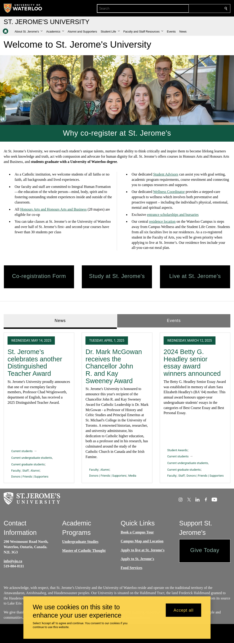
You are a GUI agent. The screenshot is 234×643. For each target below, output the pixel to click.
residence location (162, 221)
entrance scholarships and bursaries (173, 214)
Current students (22, 451)
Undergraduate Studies (80, 542)
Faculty (15, 470)
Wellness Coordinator (169, 192)
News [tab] (60, 320)
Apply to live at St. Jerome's (143, 550)
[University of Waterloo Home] (23, 8)
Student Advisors (165, 174)
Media (132, 475)
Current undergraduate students (31, 457)
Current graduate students (28, 464)
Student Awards (177, 450)
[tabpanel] (117, 406)
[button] (28, 31)
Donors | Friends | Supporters (29, 476)
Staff (25, 470)
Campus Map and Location (142, 541)
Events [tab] (174, 320)
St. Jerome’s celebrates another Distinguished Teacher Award (35, 362)
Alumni (35, 470)
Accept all (184, 610)
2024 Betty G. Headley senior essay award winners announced (192, 362)
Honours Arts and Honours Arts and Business (53, 209)
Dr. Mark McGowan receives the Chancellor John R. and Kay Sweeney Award (113, 366)
